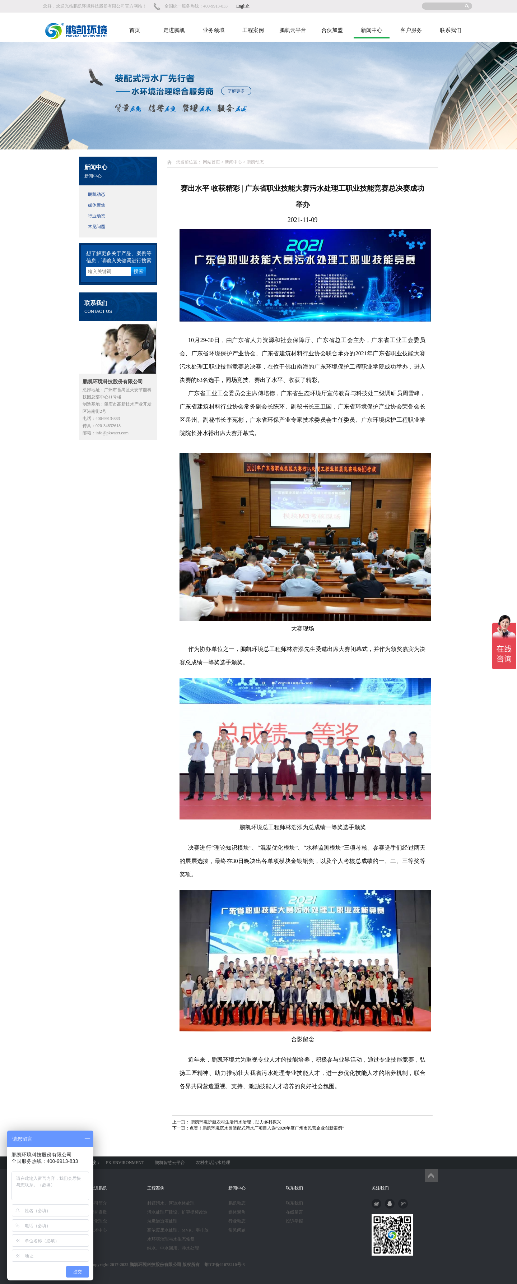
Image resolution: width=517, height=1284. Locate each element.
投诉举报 (294, 1221)
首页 (134, 30)
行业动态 (96, 215)
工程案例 (253, 30)
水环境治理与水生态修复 (171, 1239)
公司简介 (98, 1203)
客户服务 (411, 30)
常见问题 (96, 226)
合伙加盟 (332, 30)
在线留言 (294, 1212)
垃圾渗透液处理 (162, 1221)
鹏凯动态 (96, 194)
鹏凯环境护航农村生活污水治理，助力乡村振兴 (235, 1121)
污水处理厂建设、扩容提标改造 (177, 1212)
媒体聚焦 (96, 205)
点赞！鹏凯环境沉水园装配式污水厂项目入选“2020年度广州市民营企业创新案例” (267, 1128)
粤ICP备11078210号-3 (222, 1264)
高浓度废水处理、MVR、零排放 (178, 1230)
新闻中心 (371, 30)
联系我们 (450, 30)
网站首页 (211, 162)
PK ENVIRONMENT (125, 1162)
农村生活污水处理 (213, 1162)
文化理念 (98, 1221)
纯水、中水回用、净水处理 (173, 1248)
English (243, 6)
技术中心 (98, 1230)
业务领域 (213, 30)
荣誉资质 (98, 1212)
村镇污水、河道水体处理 (171, 1203)
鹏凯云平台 (292, 30)
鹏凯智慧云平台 (170, 1162)
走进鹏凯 (174, 30)
